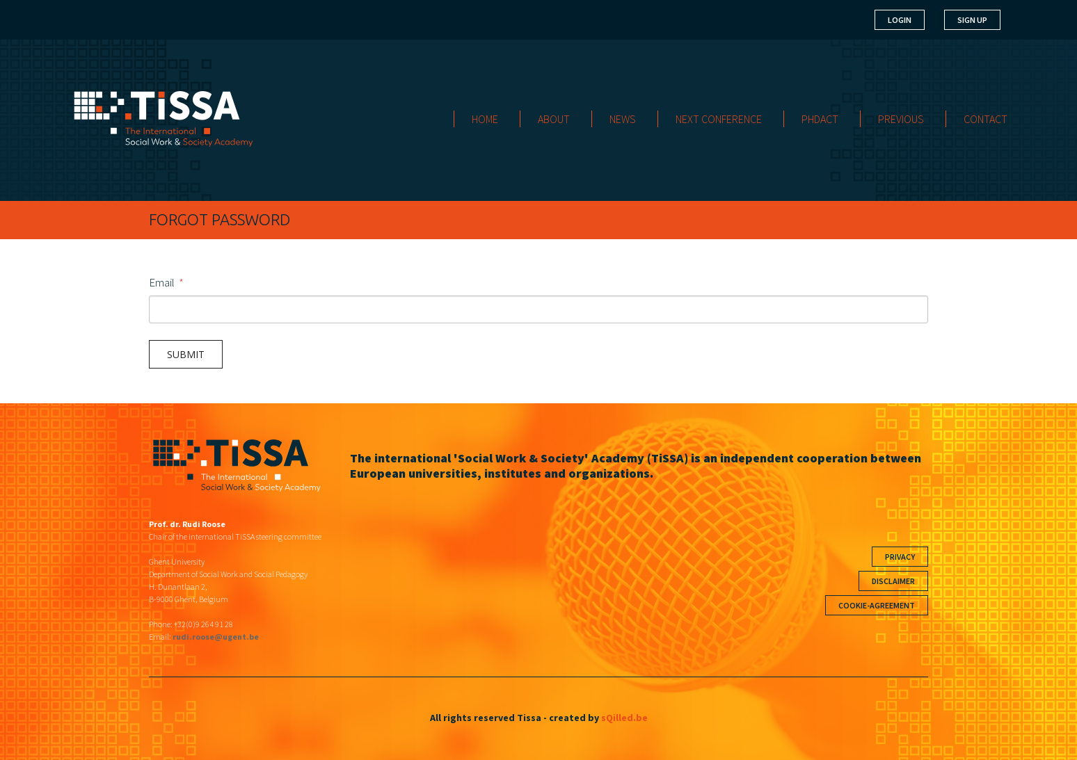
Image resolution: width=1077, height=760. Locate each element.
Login (899, 20)
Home (485, 119)
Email (162, 282)
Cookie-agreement (876, 605)
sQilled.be (624, 717)
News (622, 119)
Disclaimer (893, 581)
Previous (901, 119)
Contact (985, 119)
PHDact (819, 119)
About (554, 119)
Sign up (972, 20)
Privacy (900, 556)
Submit (186, 354)
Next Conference (719, 119)
